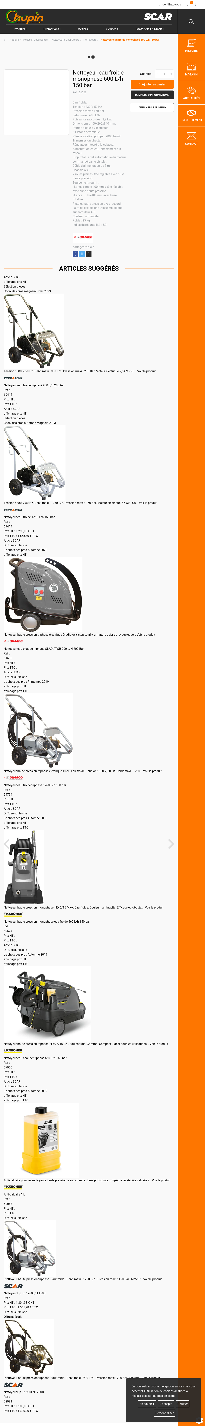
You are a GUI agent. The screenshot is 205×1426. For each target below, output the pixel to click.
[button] (130, 39)
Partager (75, 254)
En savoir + (147, 1404)
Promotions (52, 29)
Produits (20, 29)
